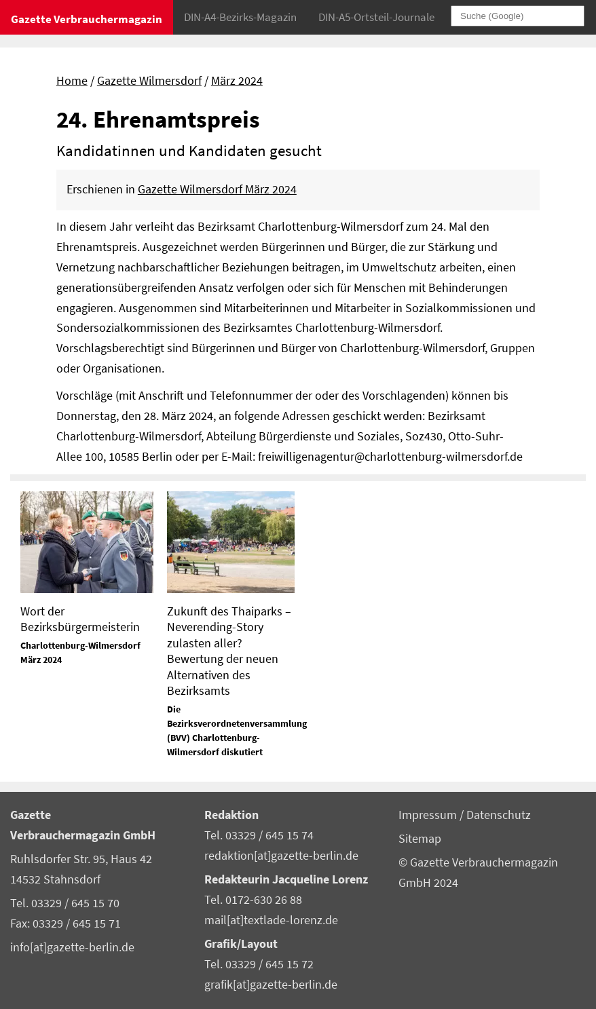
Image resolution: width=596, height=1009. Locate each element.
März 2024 (237, 80)
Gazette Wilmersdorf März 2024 (217, 189)
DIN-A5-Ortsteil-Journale (376, 16)
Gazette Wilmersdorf (149, 80)
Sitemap (419, 838)
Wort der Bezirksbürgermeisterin (80, 618)
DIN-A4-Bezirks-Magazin (240, 16)
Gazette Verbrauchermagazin (86, 19)
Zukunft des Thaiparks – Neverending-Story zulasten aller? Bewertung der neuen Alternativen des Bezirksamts (229, 650)
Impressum (429, 814)
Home (72, 80)
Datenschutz (498, 814)
